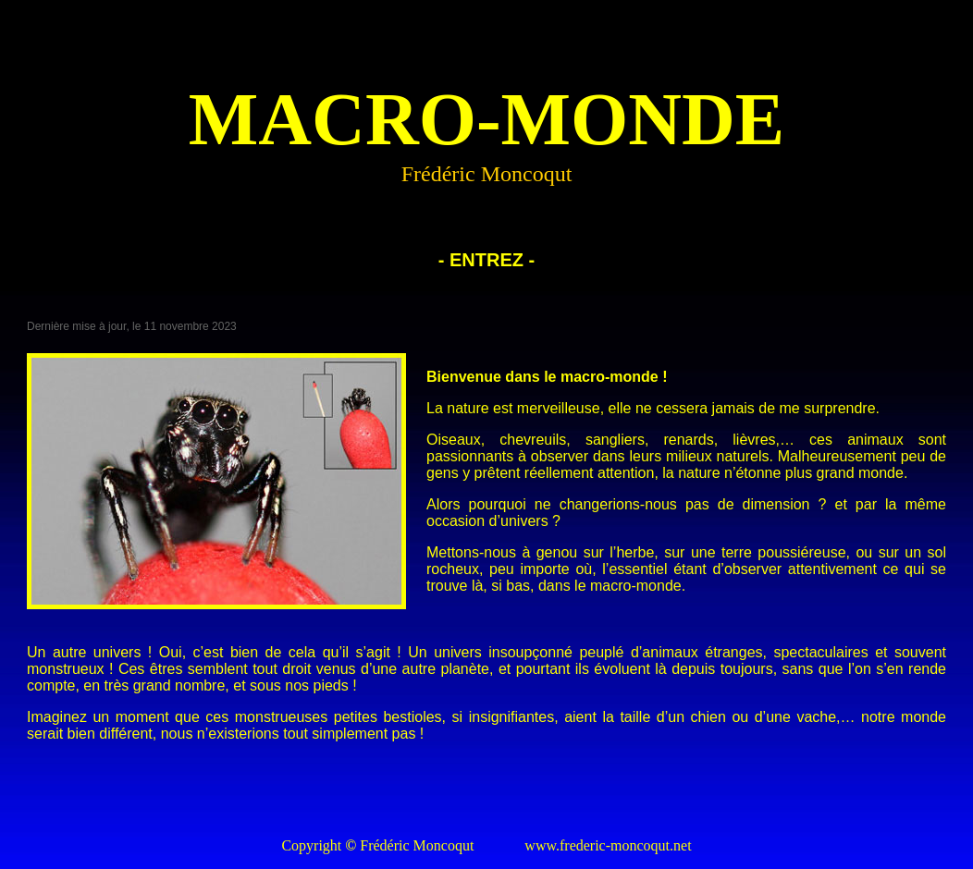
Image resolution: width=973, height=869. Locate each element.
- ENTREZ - (486, 260)
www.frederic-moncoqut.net (607, 845)
